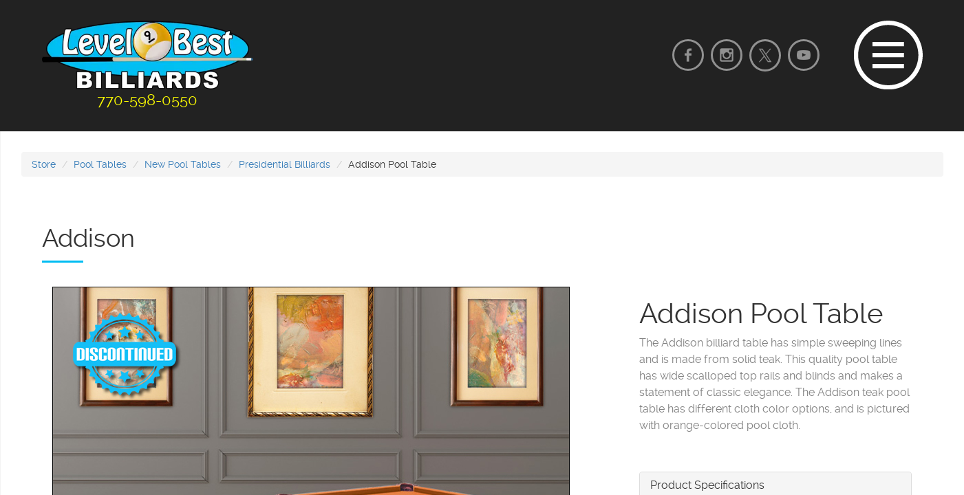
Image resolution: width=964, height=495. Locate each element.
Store (44, 164)
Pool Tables (100, 164)
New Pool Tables (182, 164)
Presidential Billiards (284, 164)
